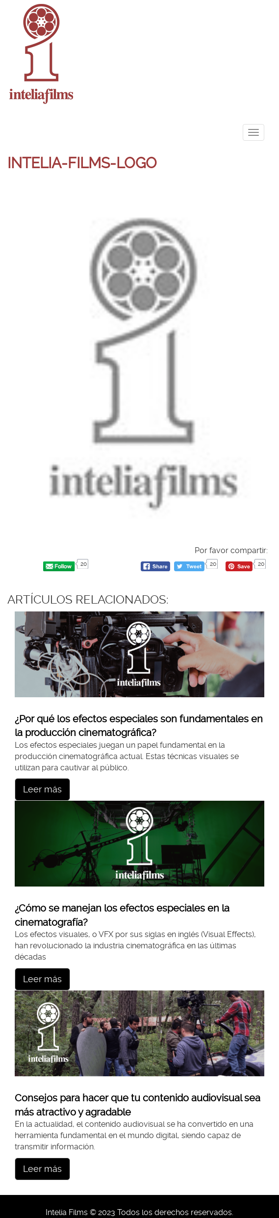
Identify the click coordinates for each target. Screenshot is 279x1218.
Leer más (42, 789)
